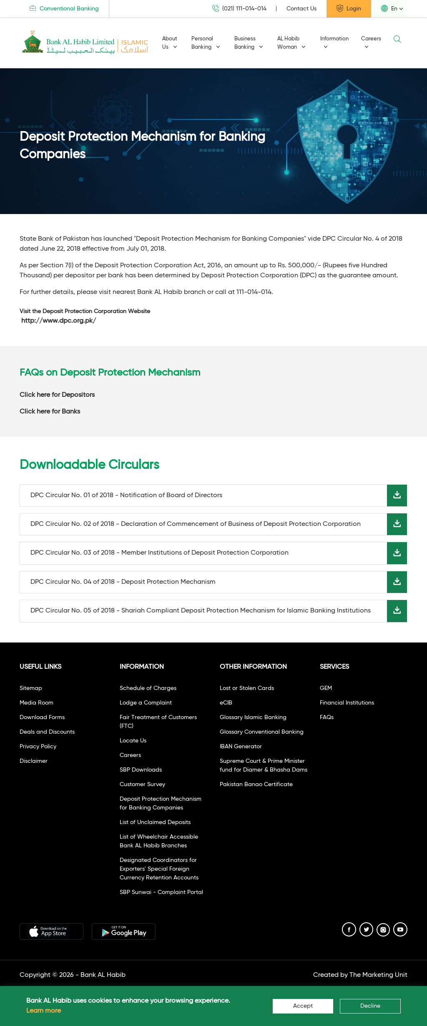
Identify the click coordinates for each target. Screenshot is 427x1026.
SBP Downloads (141, 770)
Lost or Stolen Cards (247, 688)
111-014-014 (253, 292)
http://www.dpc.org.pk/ (58, 321)
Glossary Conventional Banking (262, 732)
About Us (169, 43)
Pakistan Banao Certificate (256, 784)
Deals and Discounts (47, 732)
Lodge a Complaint (146, 703)
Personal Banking (205, 43)
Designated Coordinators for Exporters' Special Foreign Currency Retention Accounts (159, 869)
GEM (326, 688)
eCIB (226, 703)
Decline (370, 1006)
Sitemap (31, 688)
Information (334, 42)
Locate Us (133, 741)
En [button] (389, 8)
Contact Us (301, 9)
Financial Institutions (347, 703)
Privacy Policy (38, 747)
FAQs (327, 717)
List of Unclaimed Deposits (155, 822)
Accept (303, 1006)
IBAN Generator (241, 747)
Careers (371, 42)
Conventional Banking (64, 8)
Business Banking (248, 43)
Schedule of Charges (148, 688)
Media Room (36, 703)
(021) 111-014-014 (239, 8)
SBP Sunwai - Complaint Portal (161, 892)
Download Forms (42, 717)
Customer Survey (142, 784)
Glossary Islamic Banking (253, 717)
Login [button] (349, 8)
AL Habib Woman (291, 43)
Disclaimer (34, 761)
